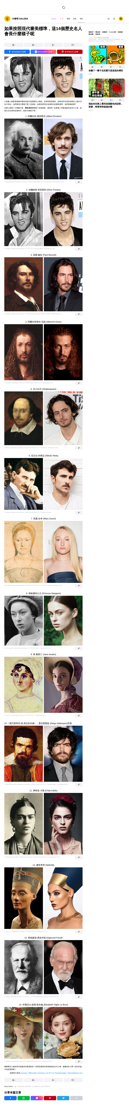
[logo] (16, 19)
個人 (53, 19)
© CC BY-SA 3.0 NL (33, 648)
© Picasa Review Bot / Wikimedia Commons (17, 784)
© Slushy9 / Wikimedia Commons (13, 512)
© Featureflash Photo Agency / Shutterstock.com (45, 996)
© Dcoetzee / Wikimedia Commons (14, 383)
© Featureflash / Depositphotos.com (53, 182)
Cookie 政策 (112, 32)
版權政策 (104, 32)
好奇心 (91, 110)
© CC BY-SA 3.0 (29, 715)
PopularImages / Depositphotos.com (69, 1073)
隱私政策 (97, 32)
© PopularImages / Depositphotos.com (44, 248)
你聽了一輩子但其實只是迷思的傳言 (106, 70)
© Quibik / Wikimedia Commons (13, 996)
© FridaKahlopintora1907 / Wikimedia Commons (18, 857)
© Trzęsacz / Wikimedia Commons (14, 314)
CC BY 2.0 (50, 1073)
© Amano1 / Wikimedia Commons (14, 715)
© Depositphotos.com (47, 383)
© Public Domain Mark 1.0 (34, 182)
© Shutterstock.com (45, 512)
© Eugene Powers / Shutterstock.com (51, 585)
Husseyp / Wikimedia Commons (32, 1073)
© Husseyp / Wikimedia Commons (14, 248)
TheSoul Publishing (103, 37)
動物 (90, 74)
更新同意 (97, 34)
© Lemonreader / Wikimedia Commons (15, 648)
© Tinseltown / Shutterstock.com (48, 447)
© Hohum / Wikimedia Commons (13, 447)
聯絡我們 (91, 32)
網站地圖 (91, 34)
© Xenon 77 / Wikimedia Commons (14, 931)
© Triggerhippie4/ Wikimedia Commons (15, 182)
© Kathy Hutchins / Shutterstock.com (50, 314)
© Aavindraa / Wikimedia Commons (14, 1061)
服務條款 (120, 32)
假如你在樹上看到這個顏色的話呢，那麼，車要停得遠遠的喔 (106, 105)
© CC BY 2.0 (28, 248)
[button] (93, 67)
